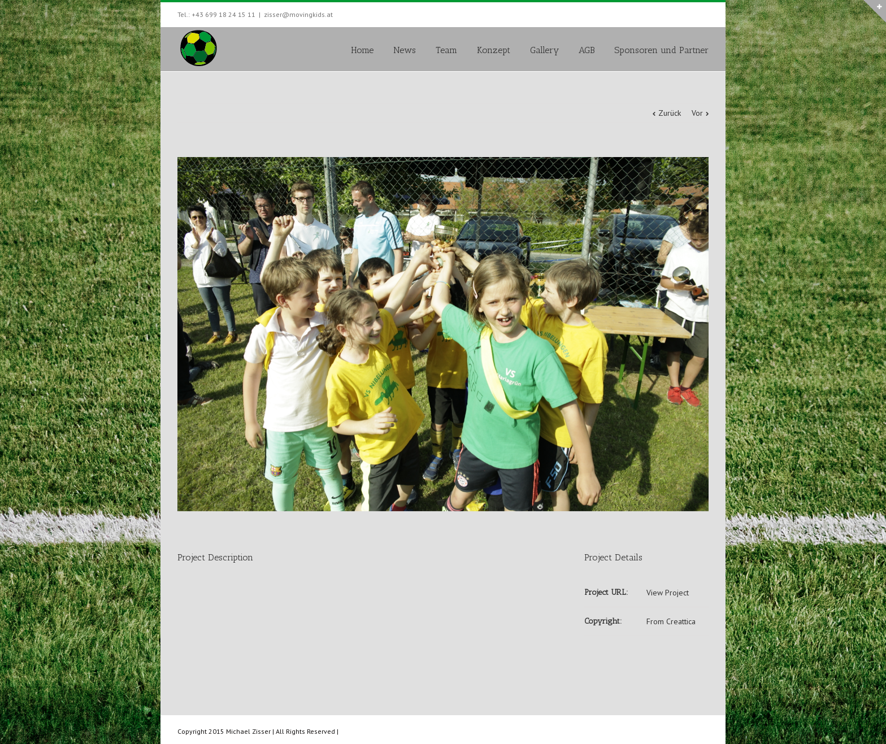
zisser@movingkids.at (298, 14)
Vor (697, 113)
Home (362, 50)
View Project (667, 593)
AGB (586, 50)
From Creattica (671, 621)
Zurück (669, 113)
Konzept (493, 50)
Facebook (706, 13)
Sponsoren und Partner (661, 50)
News (404, 50)
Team (446, 50)
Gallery (544, 50)
